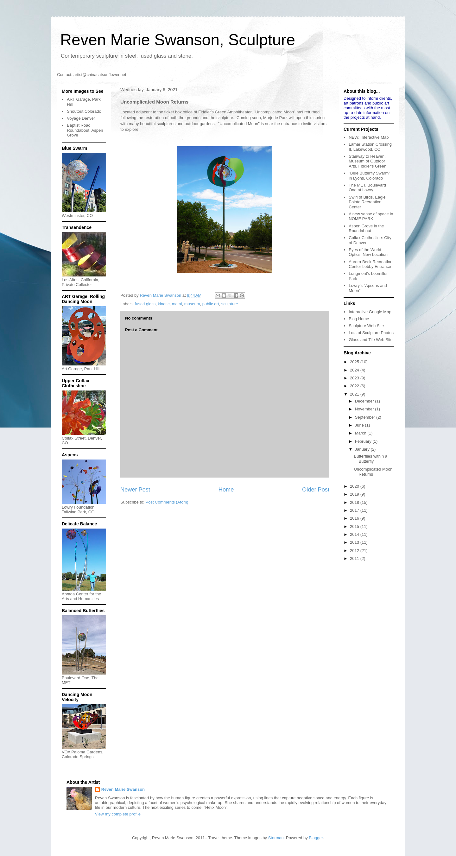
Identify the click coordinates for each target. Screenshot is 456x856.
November (365, 409)
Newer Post (135, 489)
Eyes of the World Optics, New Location (368, 252)
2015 (355, 526)
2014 (355, 534)
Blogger (316, 837)
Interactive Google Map (370, 311)
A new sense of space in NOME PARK (371, 216)
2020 (355, 486)
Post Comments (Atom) (167, 502)
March (361, 433)
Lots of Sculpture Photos (371, 332)
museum (192, 303)
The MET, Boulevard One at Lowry (367, 188)
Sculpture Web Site (366, 325)
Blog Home (359, 318)
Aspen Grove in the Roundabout (366, 228)
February (364, 441)
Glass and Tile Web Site (371, 339)
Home (226, 489)
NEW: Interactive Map (369, 137)
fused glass (145, 303)
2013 (355, 542)
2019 (355, 494)
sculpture (229, 303)
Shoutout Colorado (84, 111)
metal (177, 303)
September (365, 417)
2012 (355, 550)
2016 (355, 518)
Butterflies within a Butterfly (370, 459)
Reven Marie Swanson (161, 295)
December (365, 401)
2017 (355, 510)
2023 (355, 378)
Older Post (315, 489)
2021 (355, 394)
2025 (355, 361)
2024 (355, 370)
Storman (276, 837)
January (363, 449)
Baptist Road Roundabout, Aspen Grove (85, 130)
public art (210, 303)
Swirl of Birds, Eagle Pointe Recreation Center (367, 202)
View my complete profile (118, 814)
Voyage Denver (81, 118)
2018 (355, 502)
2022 (355, 386)
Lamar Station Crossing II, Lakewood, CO (370, 147)
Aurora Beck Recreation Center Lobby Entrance (370, 264)
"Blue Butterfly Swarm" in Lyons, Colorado (369, 176)
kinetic (164, 303)
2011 (355, 558)
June (360, 425)
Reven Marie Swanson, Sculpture (177, 40)
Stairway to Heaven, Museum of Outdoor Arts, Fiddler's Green (367, 161)
